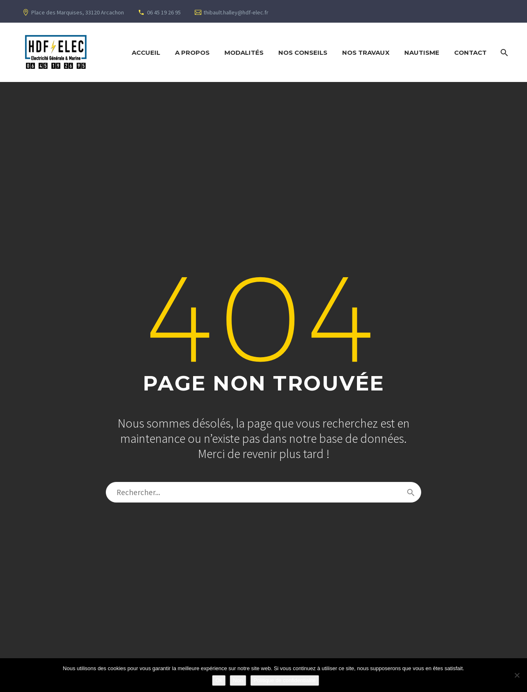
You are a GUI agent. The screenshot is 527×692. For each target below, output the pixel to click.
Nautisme (421, 52)
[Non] (517, 675)
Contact (470, 52)
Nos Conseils (302, 52)
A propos (192, 52)
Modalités (244, 52)
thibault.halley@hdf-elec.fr (235, 12)
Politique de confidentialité (285, 680)
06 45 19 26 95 (164, 12)
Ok (218, 680)
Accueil (146, 52)
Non (238, 680)
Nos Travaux (365, 52)
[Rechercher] (503, 52)
